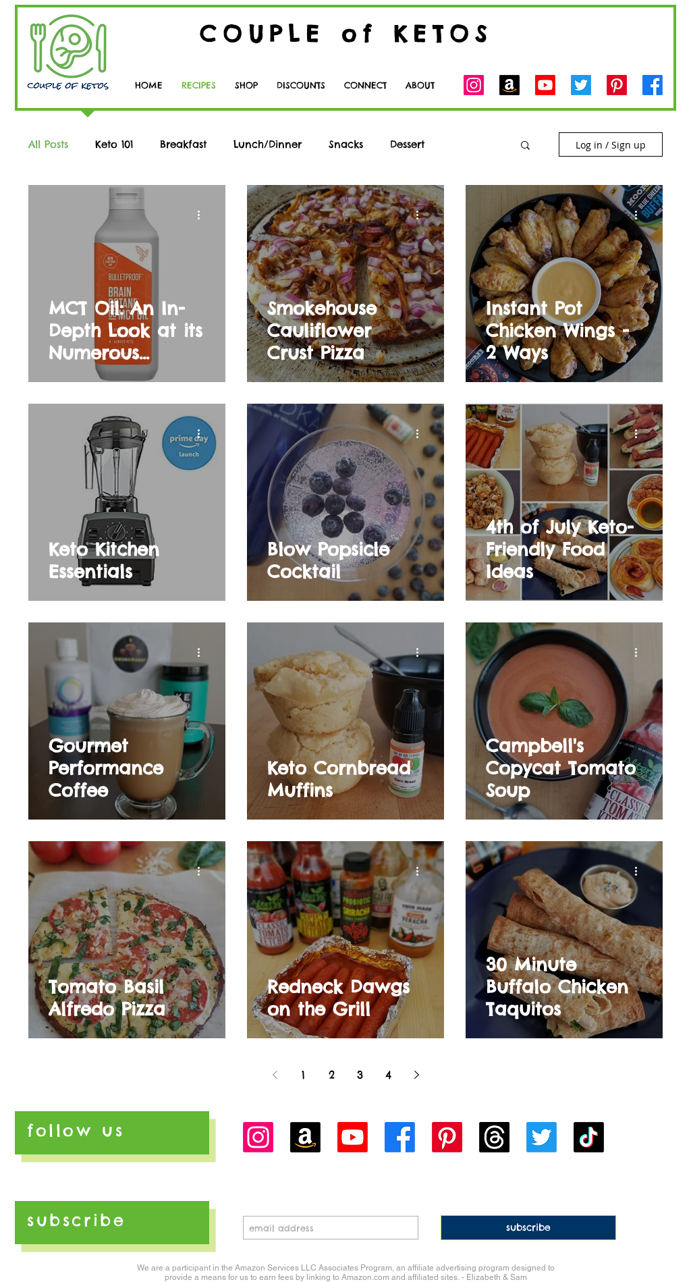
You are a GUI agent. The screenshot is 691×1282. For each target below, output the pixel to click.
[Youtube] (545, 85)
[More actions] (203, 215)
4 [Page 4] (388, 1074)
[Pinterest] (617, 85)
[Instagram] (474, 85)
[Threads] (494, 1137)
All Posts (48, 144)
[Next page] (416, 1075)
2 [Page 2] (332, 1074)
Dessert (407, 144)
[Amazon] (509, 85)
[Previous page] (274, 1075)
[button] (365, 85)
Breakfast (183, 144)
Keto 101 (114, 144)
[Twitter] (581, 85)
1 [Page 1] (303, 1074)
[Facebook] (652, 85)
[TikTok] (589, 1137)
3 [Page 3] (360, 1074)
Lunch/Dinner (267, 144)
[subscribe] (528, 1227)
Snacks (346, 144)
